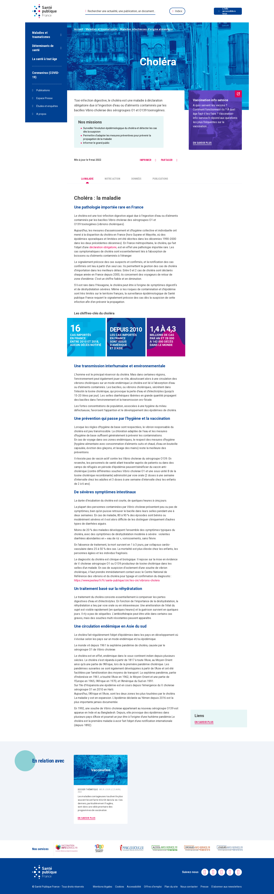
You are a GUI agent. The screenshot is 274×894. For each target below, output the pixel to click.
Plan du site (171, 886)
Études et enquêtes (45, 106)
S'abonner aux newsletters (226, 886)
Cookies (119, 886)
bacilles (79, 110)
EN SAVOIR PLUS (204, 722)
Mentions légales (102, 886)
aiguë (130, 215)
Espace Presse (42, 98)
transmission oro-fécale (137, 399)
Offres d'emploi (153, 886)
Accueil (78, 29)
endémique (122, 383)
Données (136, 178)
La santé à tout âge (44, 59)
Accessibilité (134, 886)
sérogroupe (153, 458)
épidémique (148, 639)
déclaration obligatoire (103, 247)
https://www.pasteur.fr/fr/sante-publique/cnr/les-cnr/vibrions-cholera (117, 580)
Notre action (112, 178)
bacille (131, 511)
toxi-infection (105, 215)
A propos (39, 114)
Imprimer (146, 160)
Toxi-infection (83, 100)
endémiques (124, 439)
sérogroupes (122, 110)
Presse (204, 886)
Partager (167, 160)
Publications (41, 90)
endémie (88, 278)
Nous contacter (189, 886)
